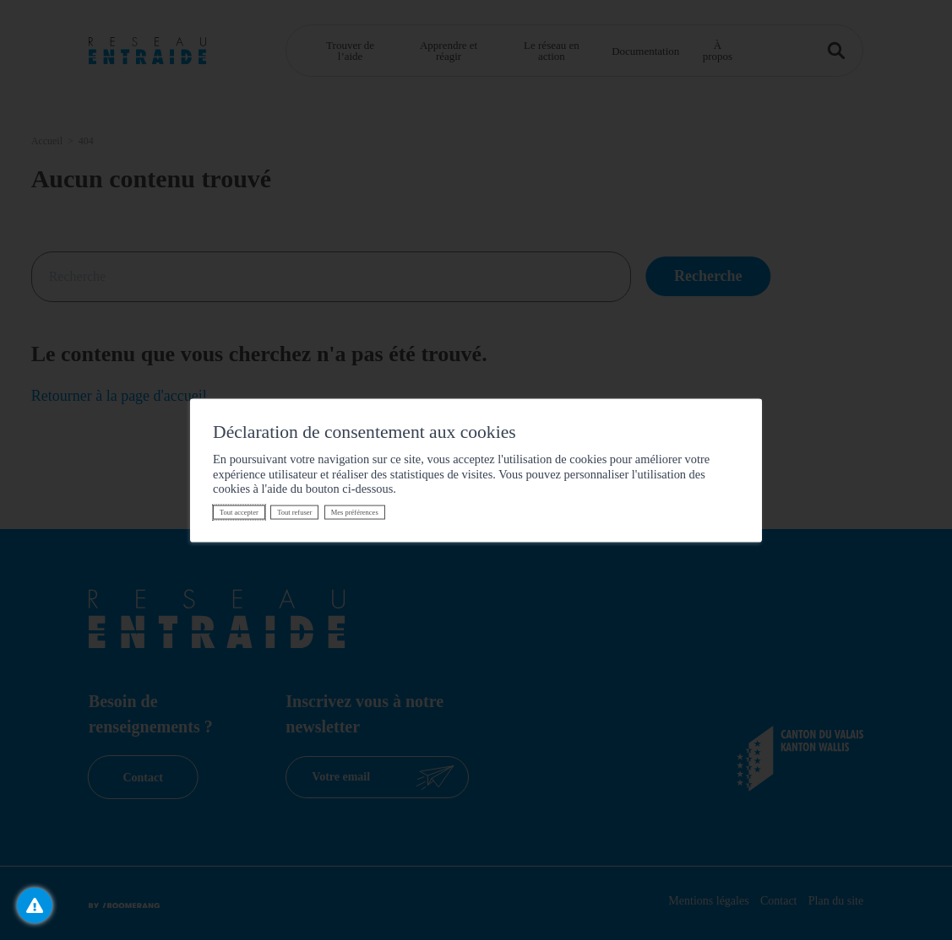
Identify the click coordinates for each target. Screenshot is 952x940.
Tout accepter (239, 512)
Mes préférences (354, 512)
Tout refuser (294, 512)
